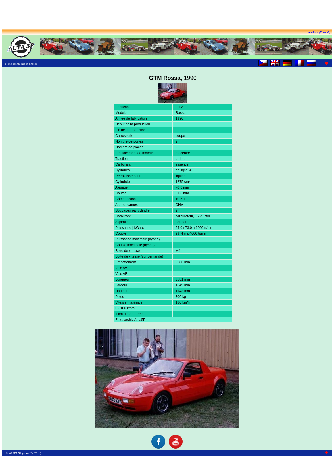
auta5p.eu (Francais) (319, 32)
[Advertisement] (167, 15)
